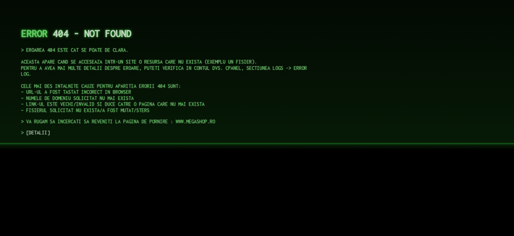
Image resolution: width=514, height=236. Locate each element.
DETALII (38, 132)
